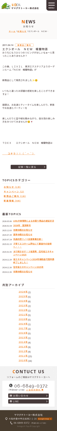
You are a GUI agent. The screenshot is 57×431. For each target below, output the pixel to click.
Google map (43, 419)
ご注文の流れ (35, 389)
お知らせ (22, 31)
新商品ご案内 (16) (15, 196)
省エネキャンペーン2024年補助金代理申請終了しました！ (33, 261)
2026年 (23, 291)
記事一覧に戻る (27, 166)
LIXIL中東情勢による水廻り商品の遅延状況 (33, 220)
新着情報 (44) (12, 200)
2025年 (23, 296)
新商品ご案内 (24, 45)
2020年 (23, 319)
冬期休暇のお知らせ (22, 229)
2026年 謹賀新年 (22, 225)
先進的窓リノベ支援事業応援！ (28, 239)
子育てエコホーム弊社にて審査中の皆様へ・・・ (32, 245)
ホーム (12, 31)
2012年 (23, 351)
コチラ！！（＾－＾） (18, 153)
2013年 (23, 346)
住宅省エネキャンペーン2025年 (28, 266)
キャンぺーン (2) (14, 191)
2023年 (23, 305)
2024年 (23, 300)
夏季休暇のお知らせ (22, 234)
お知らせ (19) (12, 186)
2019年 (23, 323)
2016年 (23, 332)
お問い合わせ (19, 395)
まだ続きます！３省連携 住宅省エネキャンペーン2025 (33, 253)
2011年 (23, 355)
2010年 (23, 360)
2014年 (23, 341)
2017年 (23, 328)
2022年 (23, 309)
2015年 (23, 337)
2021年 (23, 314)
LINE (14, 401)
